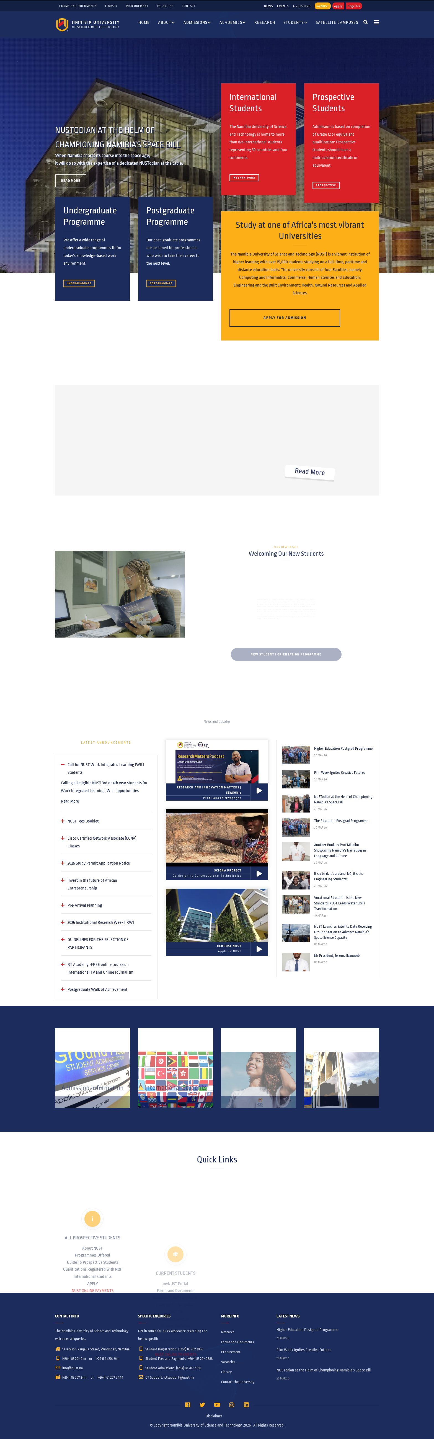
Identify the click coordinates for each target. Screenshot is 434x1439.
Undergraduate (79, 283)
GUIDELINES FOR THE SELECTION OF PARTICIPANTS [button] (98, 943)
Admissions (197, 23)
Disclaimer (214, 1416)
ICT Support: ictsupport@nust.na (166, 1377)
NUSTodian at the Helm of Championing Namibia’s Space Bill (343, 799)
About (166, 23)
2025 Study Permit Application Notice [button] (99, 863)
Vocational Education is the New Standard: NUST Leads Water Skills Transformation (339, 903)
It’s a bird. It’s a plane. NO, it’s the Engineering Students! (338, 876)
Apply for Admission (285, 318)
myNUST (322, 6)
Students (295, 23)
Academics (232, 23)
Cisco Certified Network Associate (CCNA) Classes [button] (102, 842)
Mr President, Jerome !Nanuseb (337, 956)
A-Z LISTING (302, 6)
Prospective (326, 185)
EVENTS (283, 6)
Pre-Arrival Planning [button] (85, 905)
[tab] (106, 768)
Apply (338, 6)
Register (354, 6)
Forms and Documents (78, 5)
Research (264, 22)
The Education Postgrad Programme (341, 821)
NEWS (268, 6)
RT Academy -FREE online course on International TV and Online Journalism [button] (100, 968)
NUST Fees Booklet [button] (83, 821)
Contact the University (237, 1382)
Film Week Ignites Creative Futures (339, 773)
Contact (189, 5)
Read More (70, 801)
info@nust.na (69, 1368)
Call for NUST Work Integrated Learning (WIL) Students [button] (106, 768)
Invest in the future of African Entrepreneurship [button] (92, 884)
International (244, 177)
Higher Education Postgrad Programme (343, 749)
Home (144, 22)
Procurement (137, 5)
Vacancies (165, 5)
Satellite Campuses (337, 22)
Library (111, 5)
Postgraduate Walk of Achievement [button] (97, 989)
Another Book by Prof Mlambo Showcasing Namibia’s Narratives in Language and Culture (340, 850)
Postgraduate (161, 283)
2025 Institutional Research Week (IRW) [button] (101, 922)
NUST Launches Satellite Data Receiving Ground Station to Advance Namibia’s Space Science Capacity (343, 932)
